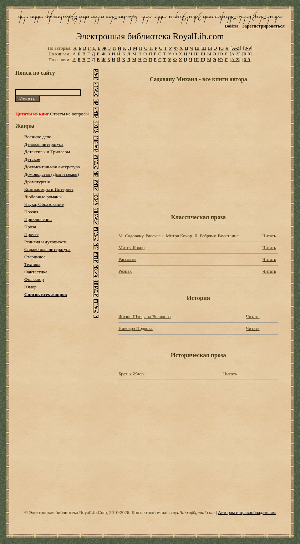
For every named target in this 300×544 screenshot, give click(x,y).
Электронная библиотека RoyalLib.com (150, 36)
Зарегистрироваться (263, 26)
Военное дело (37, 136)
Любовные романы (43, 196)
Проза (30, 226)
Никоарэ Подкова (135, 328)
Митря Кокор (131, 247)
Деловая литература (43, 144)
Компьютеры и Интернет (48, 189)
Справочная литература (47, 249)
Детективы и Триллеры (47, 151)
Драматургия (37, 181)
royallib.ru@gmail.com (193, 512)
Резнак (125, 271)
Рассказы (127, 259)
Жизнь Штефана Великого (144, 316)
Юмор (30, 287)
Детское (32, 159)
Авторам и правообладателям (247, 512)
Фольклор (34, 279)
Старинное (35, 256)
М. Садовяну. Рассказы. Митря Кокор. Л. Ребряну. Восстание (178, 235)
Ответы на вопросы (69, 114)
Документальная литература (52, 166)
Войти (231, 26)
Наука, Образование (44, 204)
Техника (32, 264)
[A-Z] (235, 48)
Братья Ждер (131, 373)
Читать (269, 235)
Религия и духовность (45, 241)
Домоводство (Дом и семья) (51, 174)
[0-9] (248, 48)
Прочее (31, 234)
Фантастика (35, 272)
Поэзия (31, 211)
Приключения (38, 219)
